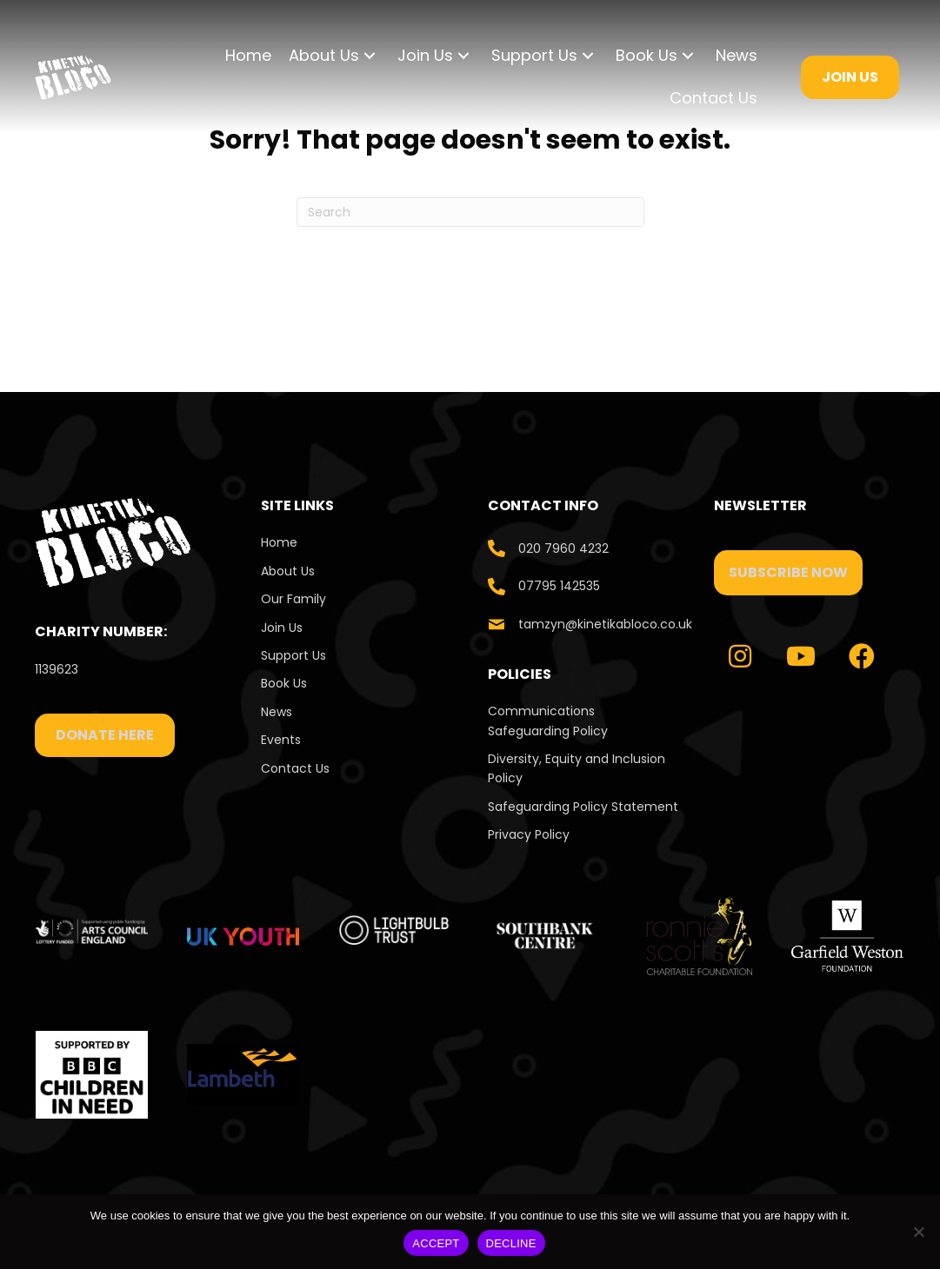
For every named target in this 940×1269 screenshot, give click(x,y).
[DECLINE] (918, 1231)
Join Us (282, 627)
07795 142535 (559, 586)
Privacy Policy (529, 834)
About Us (288, 571)
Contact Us (297, 768)
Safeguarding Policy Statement (583, 806)
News (276, 712)
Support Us (293, 655)
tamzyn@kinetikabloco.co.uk (605, 624)
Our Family (293, 599)
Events (281, 739)
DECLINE (511, 1243)
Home (279, 542)
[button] (369, 56)
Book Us (284, 683)
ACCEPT (435, 1243)
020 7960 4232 (563, 548)
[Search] (470, 212)
